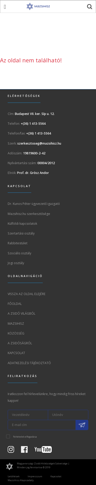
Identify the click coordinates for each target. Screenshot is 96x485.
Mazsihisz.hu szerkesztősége (29, 214)
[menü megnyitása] (5, 6)
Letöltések (13, 476)
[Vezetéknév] (28, 415)
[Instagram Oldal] (14, 451)
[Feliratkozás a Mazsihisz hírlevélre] (82, 425)
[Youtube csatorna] (46, 451)
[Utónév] (68, 415)
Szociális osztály (19, 253)
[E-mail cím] (42, 425)
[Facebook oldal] (27, 451)
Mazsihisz (16, 323)
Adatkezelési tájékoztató (29, 363)
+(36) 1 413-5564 (33, 123)
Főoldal (15, 304)
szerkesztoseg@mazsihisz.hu (39, 143)
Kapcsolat (16, 353)
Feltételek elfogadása (25, 436)
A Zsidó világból (21, 313)
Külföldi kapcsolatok (22, 223)
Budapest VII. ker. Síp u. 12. (35, 114)
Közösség (16, 333)
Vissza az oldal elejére (27, 294)
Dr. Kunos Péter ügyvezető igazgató (34, 204)
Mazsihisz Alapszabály (21, 480)
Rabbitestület (17, 243)
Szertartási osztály (21, 233)
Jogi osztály (16, 263)
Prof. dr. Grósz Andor (33, 173)
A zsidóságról (20, 343)
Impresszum (35, 476)
